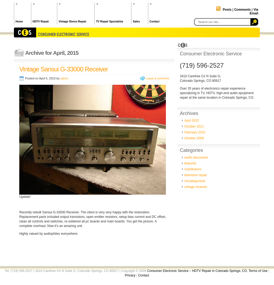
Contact (154, 21)
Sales (136, 21)
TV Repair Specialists (109, 21)
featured (190, 163)
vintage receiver (195, 187)
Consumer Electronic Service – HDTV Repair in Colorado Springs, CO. (198, 271)
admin (64, 78)
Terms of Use (258, 271)
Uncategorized (194, 181)
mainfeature (192, 169)
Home (19, 21)
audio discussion (196, 157)
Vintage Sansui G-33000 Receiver (63, 69)
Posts (227, 9)
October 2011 (194, 126)
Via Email (254, 11)
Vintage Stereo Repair (72, 21)
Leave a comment (157, 78)
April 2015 (191, 120)
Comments (242, 9)
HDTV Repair (41, 21)
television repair (195, 175)
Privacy (130, 275)
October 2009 (194, 138)
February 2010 (194, 132)
